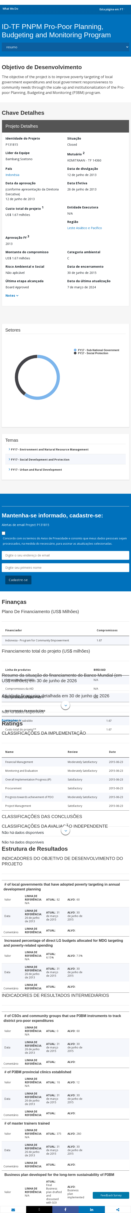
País (8, 169)
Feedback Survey (111, 1195)
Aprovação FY (17, 237)
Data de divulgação (82, 169)
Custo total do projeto (24, 208)
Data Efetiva (77, 183)
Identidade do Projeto (22, 138)
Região (72, 222)
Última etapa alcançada (24, 281)
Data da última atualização (89, 281)
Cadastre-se (18, 580)
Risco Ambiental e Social (24, 266)
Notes (10, 295)
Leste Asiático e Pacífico (84, 228)
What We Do (10, 9)
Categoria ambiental (83, 252)
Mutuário (75, 153)
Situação (74, 138)
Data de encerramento (85, 266)
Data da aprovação (20, 183)
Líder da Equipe (17, 153)
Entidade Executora (82, 207)
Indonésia (12, 175)
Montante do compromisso (27, 252)
